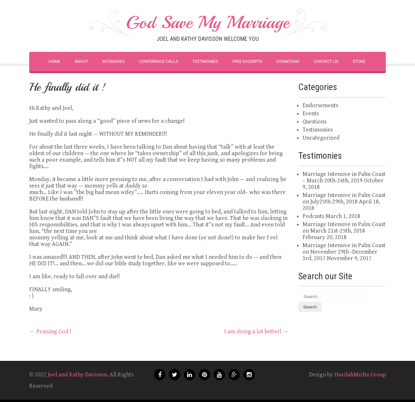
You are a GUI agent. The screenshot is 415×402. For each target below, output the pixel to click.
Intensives (113, 61)
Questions (314, 121)
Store (359, 61)
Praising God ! (50, 331)
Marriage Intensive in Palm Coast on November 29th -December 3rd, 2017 (343, 252)
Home (54, 61)
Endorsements (320, 105)
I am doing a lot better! (256, 331)
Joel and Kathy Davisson (77, 374)
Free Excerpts (247, 61)
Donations (288, 61)
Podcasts (313, 216)
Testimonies (205, 61)
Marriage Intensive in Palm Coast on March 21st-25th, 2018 (343, 227)
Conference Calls (158, 61)
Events (310, 113)
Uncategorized (320, 137)
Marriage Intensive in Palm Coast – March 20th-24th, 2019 (343, 177)
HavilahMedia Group (360, 374)
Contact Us (326, 61)
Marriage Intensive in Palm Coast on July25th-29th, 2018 (343, 198)
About (81, 61)
